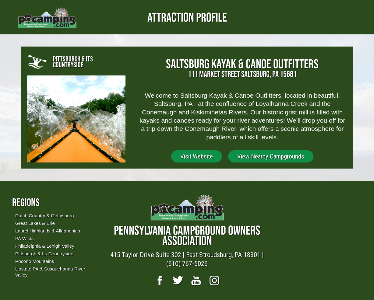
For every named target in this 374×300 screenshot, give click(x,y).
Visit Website (196, 156)
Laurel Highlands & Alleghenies (47, 230)
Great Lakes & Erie (35, 223)
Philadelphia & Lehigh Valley (44, 246)
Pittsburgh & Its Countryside (44, 253)
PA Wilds (24, 238)
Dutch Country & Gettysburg (44, 215)
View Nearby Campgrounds (270, 156)
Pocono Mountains (34, 261)
